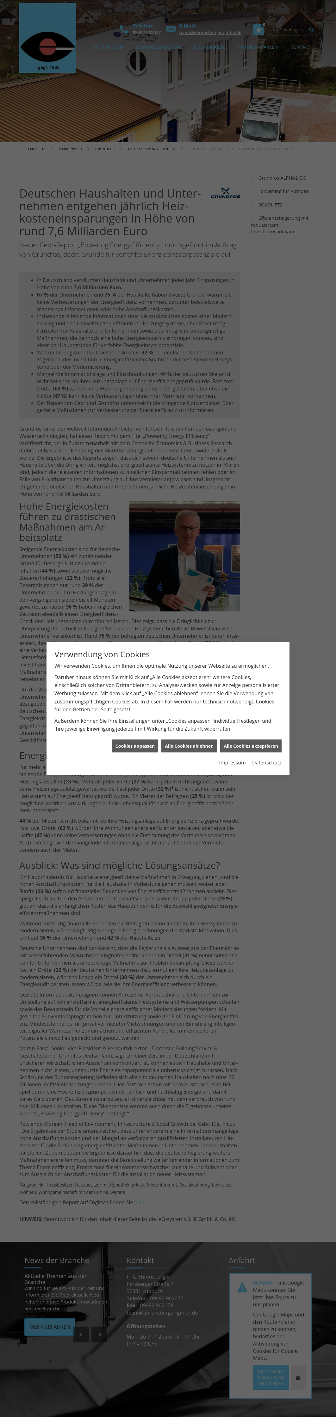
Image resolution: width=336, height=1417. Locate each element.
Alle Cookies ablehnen (189, 687)
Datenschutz (267, 704)
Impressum (232, 704)
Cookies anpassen (135, 687)
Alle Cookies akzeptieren (251, 687)
